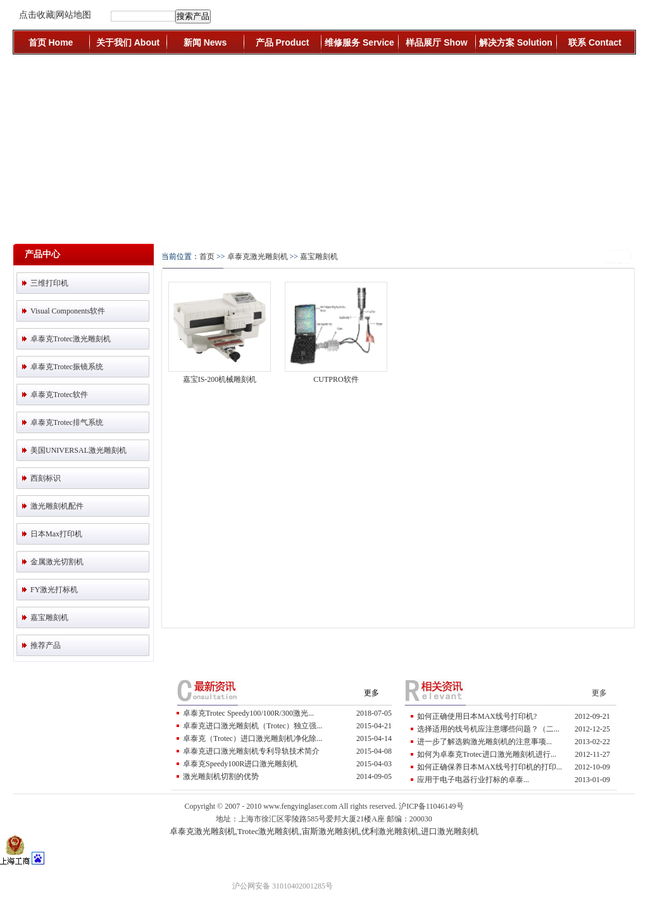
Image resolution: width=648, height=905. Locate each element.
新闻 (205, 42)
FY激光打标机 (54, 589)
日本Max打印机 (56, 533)
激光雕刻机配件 (57, 506)
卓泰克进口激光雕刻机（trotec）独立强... (252, 725)
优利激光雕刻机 (390, 831)
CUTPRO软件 (335, 379)
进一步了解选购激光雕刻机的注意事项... (484, 741)
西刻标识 (45, 478)
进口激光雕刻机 (449, 831)
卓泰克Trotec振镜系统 (66, 366)
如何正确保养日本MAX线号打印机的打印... (489, 767)
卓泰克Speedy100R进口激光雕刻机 (240, 763)
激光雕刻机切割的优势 (221, 776)
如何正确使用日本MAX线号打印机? (477, 716)
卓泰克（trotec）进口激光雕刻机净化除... (252, 738)
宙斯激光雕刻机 (330, 831)
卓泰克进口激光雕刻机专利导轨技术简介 (251, 751)
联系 (594, 42)
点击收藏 (36, 15)
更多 (371, 692)
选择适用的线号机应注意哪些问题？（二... (488, 729)
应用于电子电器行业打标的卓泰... (473, 779)
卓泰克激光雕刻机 (257, 256)
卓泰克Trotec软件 (59, 394)
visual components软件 (67, 311)
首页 (50, 42)
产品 (282, 42)
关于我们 (127, 42)
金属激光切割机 (57, 561)
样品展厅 (436, 42)
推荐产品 (45, 645)
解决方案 (515, 42)
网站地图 (73, 15)
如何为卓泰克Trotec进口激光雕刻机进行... (486, 754)
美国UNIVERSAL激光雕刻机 (78, 450)
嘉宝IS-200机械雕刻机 (220, 379)
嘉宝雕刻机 (49, 617)
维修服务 (359, 42)
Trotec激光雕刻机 (268, 831)
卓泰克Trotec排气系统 (66, 422)
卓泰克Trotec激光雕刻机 (70, 338)
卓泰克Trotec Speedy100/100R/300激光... (248, 713)
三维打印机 (49, 283)
